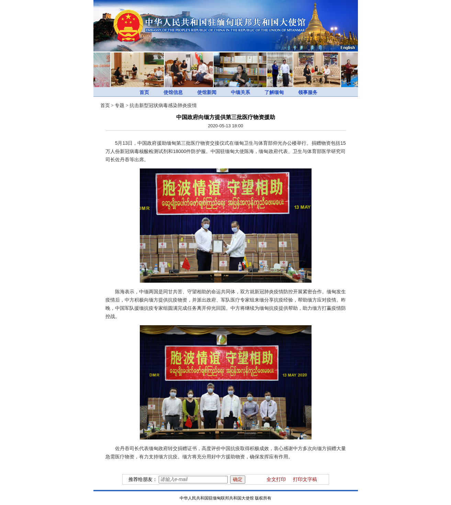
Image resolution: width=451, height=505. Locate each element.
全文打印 (276, 479)
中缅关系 (240, 92)
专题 (119, 105)
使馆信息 (173, 92)
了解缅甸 (274, 92)
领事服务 (307, 92)
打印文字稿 (305, 479)
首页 (144, 92)
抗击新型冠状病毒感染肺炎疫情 (163, 105)
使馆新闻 (206, 92)
